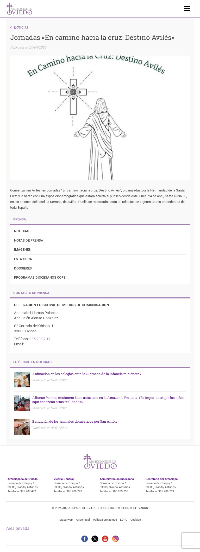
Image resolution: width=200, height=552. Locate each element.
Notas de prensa (28, 240)
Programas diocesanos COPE (39, 277)
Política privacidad (105, 519)
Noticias (21, 28)
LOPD (123, 519)
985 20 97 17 (40, 339)
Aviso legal (83, 519)
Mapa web (66, 519)
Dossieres (23, 268)
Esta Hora (23, 259)
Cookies (135, 519)
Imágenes (22, 249)
